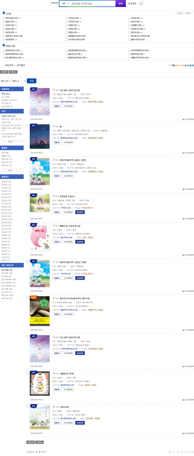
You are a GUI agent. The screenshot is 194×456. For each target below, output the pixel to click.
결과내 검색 (54, 3)
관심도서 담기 (147, 72)
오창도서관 (72, 28)
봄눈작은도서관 (75, 54)
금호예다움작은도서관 (78, 50)
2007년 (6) (5, 241)
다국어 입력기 (141, 3)
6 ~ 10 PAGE (189, 451)
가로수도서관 (73, 18)
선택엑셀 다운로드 (185, 72)
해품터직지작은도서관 (141, 57)
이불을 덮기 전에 (66, 373)
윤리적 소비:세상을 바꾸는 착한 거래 (74, 298)
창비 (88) (5, 152)
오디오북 (6, 103)
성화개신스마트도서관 (14, 35)
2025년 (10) (6, 184)
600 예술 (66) (7, 289)
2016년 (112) (6, 213)
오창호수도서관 (137, 28)
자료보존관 (9, 39)
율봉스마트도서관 (138, 39)
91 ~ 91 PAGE (192, 451)
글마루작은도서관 (13, 50)
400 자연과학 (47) (8, 282)
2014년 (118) (6, 219)
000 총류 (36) (7, 270)
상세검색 (132, 3)
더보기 (12, 141)
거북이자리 (64, 407)
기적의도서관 (73, 21)
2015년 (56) (6, 216)
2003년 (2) (5, 251)
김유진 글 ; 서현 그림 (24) (11, 119)
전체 (5, 93)
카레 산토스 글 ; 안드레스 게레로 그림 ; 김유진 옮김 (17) (11, 128)
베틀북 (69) (6, 155)
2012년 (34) (6, 225)
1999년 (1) (5, 254)
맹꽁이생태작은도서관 (15, 54)
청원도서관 (72, 32)
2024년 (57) (6, 187)
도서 (5, 97)
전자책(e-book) (9, 100)
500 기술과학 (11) (8, 285)
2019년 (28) (6, 203)
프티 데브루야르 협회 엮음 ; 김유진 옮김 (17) (11, 135)
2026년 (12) (6, 181)
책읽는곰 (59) (6, 159)
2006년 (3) (5, 244)
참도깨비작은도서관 (14, 57)
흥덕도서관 (135, 32)
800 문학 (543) (7, 295)
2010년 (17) (6, 232)
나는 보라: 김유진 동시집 (70, 90)
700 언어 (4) (6, 292)
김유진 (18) (6, 122)
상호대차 (80, 212)
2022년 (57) (6, 194)
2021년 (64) (6, 197)
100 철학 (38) (7, 273)
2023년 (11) (6, 191)
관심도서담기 (38, 119)
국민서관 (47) (6, 162)
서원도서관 (72, 25)
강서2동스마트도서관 (76, 39)
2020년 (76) (6, 200)
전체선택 (179, 13)
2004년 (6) (5, 247)
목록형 (190, 80)
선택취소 (13, 72)
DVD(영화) (7, 106)
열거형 (186, 80)
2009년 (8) (5, 235)
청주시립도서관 (11, 18)
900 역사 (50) (7, 298)
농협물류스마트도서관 (76, 35)
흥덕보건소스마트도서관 (140, 35)
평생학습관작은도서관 (78, 57)
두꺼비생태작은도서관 (141, 50)
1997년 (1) (5, 257)
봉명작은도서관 (138, 54)
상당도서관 (9, 25)
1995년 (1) (5, 260)
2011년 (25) (6, 228)
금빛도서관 (9, 21)
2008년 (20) (6, 238)
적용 (32, 80)
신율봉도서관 (136, 25)
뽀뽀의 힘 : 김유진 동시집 (70, 225)
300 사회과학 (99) (8, 279)
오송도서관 (9, 28)
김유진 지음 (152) (8, 116)
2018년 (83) (6, 206)
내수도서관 (135, 21)
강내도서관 (135, 18)
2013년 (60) (6, 222)
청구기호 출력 (189, 119)
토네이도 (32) (6, 165)
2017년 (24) (6, 210)
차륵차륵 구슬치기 (67, 196)
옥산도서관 (9, 32)
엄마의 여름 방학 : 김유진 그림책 (73, 262)
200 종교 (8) (6, 276)
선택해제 (187, 13)
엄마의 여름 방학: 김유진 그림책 (73, 160)
